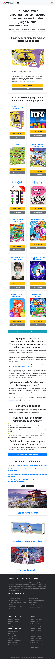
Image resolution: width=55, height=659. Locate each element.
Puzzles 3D (11, 633)
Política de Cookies (13, 621)
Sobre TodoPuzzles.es (14, 619)
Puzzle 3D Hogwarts (14, 600)
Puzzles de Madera (13, 644)
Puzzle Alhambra (33, 602)
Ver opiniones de (27, 454)
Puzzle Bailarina (13, 609)
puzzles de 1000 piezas (26, 366)
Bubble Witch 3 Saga (38, 220)
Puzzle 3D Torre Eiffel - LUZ (16, 596)
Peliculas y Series (12, 642)
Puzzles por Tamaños (13, 638)
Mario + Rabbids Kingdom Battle (37, 145)
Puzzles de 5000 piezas (36, 619)
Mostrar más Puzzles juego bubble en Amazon (27, 332)
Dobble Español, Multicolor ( (17, 108)
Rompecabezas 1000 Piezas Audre (17, 258)
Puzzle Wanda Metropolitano (36, 600)
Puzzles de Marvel (33, 598)
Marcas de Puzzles (13, 631)
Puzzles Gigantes (34, 642)
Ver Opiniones (27, 89)
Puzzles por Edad (12, 636)
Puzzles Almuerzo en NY (36, 645)
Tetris (38, 107)
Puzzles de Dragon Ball (36, 640)
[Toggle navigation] (52, 2)
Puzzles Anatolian (34, 647)
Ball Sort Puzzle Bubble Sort (17, 183)
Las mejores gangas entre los (27, 465)
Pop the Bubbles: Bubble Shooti (17, 295)
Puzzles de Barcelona (35, 628)
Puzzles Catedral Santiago (35, 605)
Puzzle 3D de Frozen (14, 598)
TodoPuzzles (40, 657)
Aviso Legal (11, 626)
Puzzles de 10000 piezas (35, 607)
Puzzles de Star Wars (35, 636)
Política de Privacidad (13, 623)
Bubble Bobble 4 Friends (37, 295)
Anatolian (38, 372)
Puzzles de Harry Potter (35, 596)
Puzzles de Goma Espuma (36, 626)
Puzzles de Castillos (35, 623)
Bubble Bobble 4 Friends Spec (17, 220)
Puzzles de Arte (34, 621)
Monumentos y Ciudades (15, 606)
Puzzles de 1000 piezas (36, 638)
